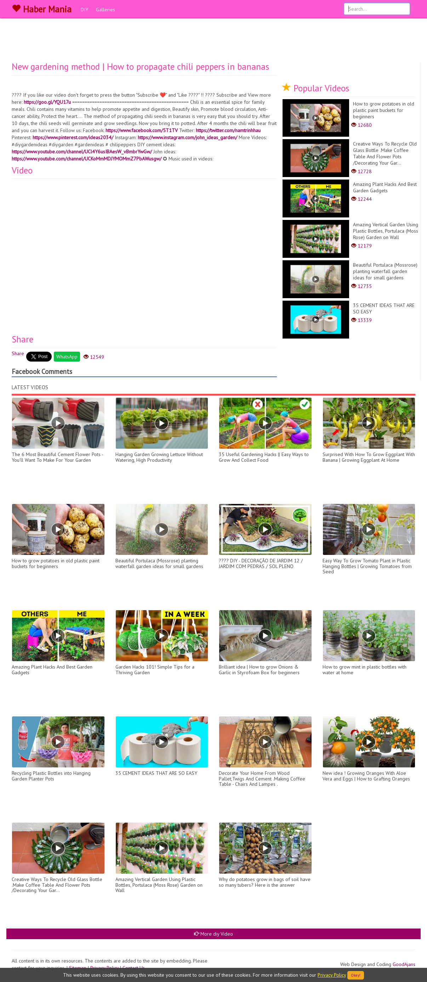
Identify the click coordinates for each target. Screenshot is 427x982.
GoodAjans (404, 964)
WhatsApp (67, 356)
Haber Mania (42, 9)
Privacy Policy (332, 975)
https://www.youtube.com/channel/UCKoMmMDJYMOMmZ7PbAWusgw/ (86, 158)
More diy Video (213, 934)
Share (18, 353)
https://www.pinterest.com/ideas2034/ (73, 137)
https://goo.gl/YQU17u (47, 102)
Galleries (105, 9)
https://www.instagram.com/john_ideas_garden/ (187, 137)
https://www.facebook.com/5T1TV (142, 130)
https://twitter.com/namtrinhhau (228, 130)
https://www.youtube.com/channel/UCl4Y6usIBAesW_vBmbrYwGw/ (82, 151)
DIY (84, 9)
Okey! (355, 975)
